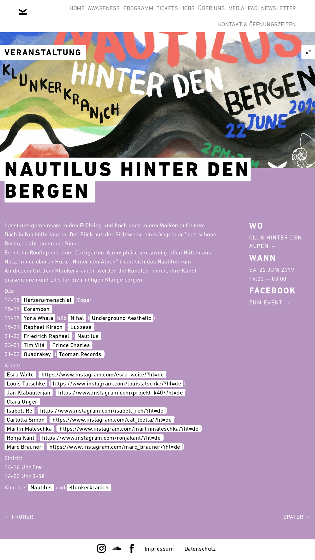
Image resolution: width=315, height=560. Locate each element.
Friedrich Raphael (46, 336)
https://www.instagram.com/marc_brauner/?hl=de (114, 447)
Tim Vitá (34, 345)
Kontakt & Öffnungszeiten (253, 41)
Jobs (201, 13)
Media (264, 13)
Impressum (159, 549)
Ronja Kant (20, 438)
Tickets (173, 13)
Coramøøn (36, 309)
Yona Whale (38, 318)
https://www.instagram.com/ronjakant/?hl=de (101, 438)
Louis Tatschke (26, 383)
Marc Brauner (24, 447)
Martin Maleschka (29, 429)
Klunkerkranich (88, 487)
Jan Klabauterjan (28, 392)
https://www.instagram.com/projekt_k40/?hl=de (120, 392)
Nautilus (88, 336)
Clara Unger (22, 401)
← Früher (19, 517)
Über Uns (231, 13)
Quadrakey (37, 354)
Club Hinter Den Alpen (275, 241)
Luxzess (81, 327)
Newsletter (186, 41)
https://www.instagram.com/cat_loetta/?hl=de (112, 420)
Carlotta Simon (26, 420)
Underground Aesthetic (121, 318)
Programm (136, 13)
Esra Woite (20, 374)
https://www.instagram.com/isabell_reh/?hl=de (101, 411)
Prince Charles (71, 345)
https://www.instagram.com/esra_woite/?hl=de (103, 374)
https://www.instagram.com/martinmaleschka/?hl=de (129, 429)
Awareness (95, 13)
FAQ (288, 13)
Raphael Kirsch (43, 327)
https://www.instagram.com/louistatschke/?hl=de (117, 383)
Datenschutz (200, 549)
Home (60, 13)
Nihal (77, 318)
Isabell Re (19, 411)
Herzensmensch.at (47, 300)
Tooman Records (80, 354)
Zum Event (266, 302)
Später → (296, 517)
